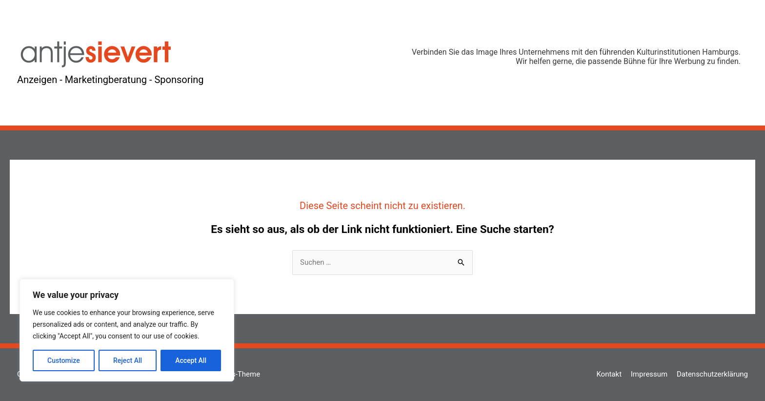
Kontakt (609, 374)
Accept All (190, 360)
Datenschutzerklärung (712, 374)
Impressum (649, 374)
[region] (127, 330)
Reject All (127, 360)
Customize (63, 360)
